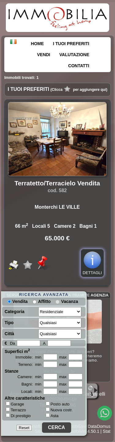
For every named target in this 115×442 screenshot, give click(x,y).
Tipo (9, 322)
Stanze (11, 371)
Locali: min (31, 391)
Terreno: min (29, 364)
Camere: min (29, 376)
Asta (52, 415)
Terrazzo (16, 409)
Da (12, 343)
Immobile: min (28, 357)
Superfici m (17, 351)
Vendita (17, 301)
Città (9, 333)
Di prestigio (18, 415)
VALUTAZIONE (74, 54)
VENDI (43, 54)
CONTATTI (78, 65)
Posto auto (58, 404)
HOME (37, 43)
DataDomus (99, 426)
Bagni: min (31, 384)
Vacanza (69, 301)
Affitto (44, 301)
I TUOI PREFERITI (71, 43)
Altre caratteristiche (25, 398)
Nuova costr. (59, 410)
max (63, 357)
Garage (15, 403)
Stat (106, 431)
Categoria (15, 311)
